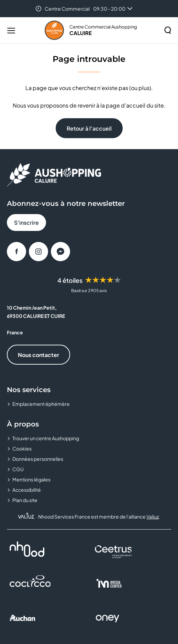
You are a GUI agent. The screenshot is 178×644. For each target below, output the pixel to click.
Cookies (22, 448)
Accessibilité (26, 490)
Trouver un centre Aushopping (45, 438)
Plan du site (24, 500)
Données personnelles (37, 459)
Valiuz (152, 516)
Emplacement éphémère (41, 404)
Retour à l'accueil (89, 128)
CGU (18, 469)
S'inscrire (26, 222)
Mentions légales (31, 479)
